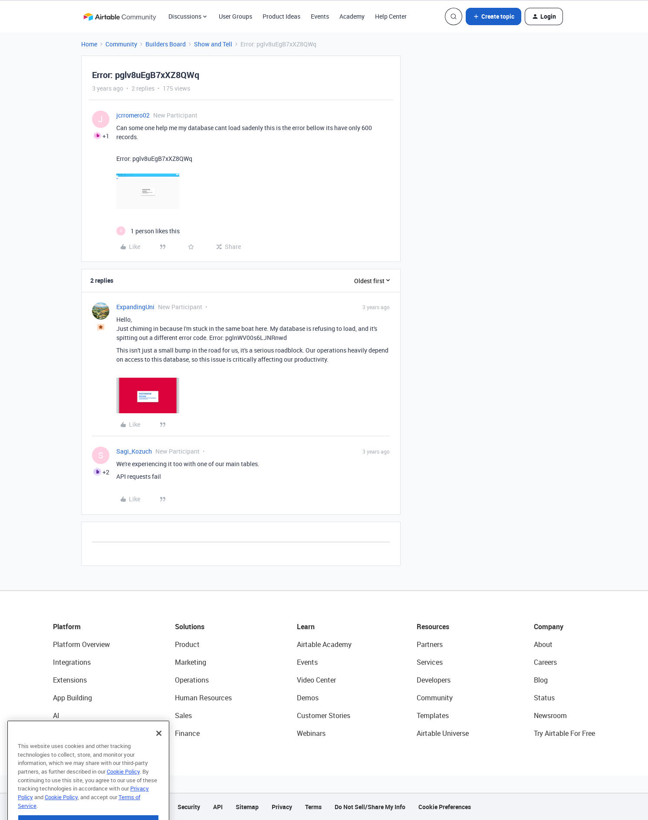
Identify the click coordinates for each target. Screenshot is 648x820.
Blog (541, 680)
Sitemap (247, 807)
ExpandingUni (135, 307)
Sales (183, 715)
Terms (313, 807)
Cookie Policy (123, 793)
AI (56, 715)
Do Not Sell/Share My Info (370, 807)
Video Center (316, 680)
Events (320, 16)
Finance (187, 733)
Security (189, 807)
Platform (67, 626)
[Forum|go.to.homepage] (119, 16)
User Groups (235, 16)
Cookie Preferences (444, 807)
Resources (433, 626)
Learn (306, 626)
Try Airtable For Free (564, 733)
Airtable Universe (443, 733)
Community (121, 44)
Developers (434, 680)
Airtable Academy (324, 644)
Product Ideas (281, 16)
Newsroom (550, 715)
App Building (72, 697)
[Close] (158, 754)
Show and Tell (213, 44)
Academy (352, 16)
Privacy (282, 807)
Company (548, 626)
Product (187, 644)
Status (544, 697)
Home (89, 44)
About (543, 644)
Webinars (311, 733)
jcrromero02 (133, 115)
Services (430, 662)
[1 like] (148, 230)
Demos (308, 697)
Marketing (190, 662)
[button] (493, 16)
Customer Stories (323, 715)
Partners (430, 644)
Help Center (391, 16)
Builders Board (165, 44)
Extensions (70, 680)
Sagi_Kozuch (134, 451)
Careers (545, 662)
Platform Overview (81, 644)
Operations (192, 680)
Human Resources (203, 697)
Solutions (189, 626)
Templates (433, 715)
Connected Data (78, 733)
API (218, 807)
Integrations (72, 662)
